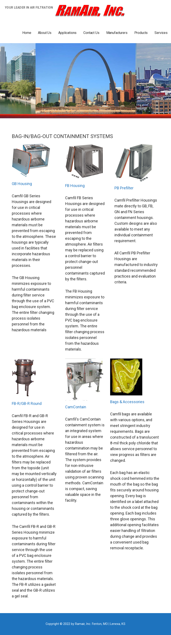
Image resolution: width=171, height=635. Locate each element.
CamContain (75, 407)
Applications (67, 33)
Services (161, 33)
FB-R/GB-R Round (27, 403)
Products (141, 33)
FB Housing (75, 185)
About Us (44, 33)
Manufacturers (117, 33)
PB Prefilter (124, 188)
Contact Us (91, 33)
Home (26, 33)
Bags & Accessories (127, 402)
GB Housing (22, 183)
